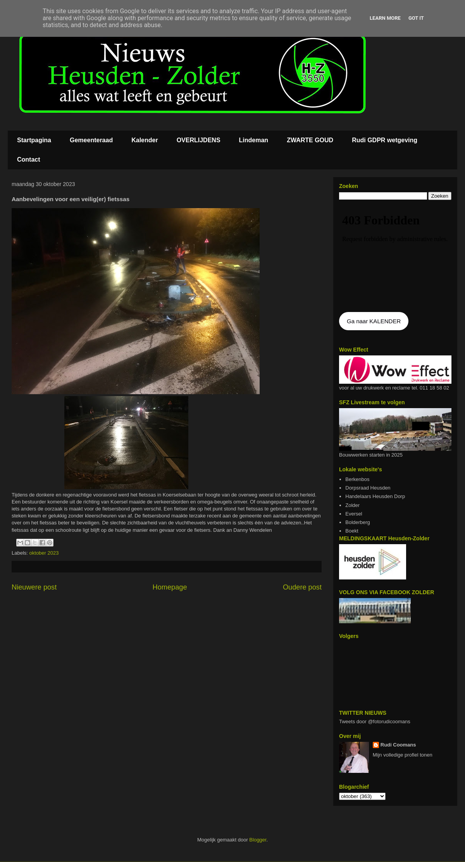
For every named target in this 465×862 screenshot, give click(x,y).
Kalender (144, 140)
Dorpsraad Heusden (367, 488)
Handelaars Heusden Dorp (375, 496)
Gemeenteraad (91, 140)
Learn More (385, 18)
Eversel (353, 514)
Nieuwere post (34, 587)
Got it (416, 18)
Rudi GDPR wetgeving (384, 140)
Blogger (257, 840)
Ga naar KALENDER (374, 321)
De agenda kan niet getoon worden (395, 256)
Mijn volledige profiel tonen (402, 755)
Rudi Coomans (398, 745)
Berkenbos (357, 479)
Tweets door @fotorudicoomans (374, 721)
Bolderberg (357, 522)
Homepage (170, 587)
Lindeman (254, 140)
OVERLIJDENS (198, 140)
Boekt (351, 531)
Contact (28, 159)
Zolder (352, 505)
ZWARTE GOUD (310, 140)
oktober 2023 (44, 553)
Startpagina (34, 140)
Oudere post (302, 587)
